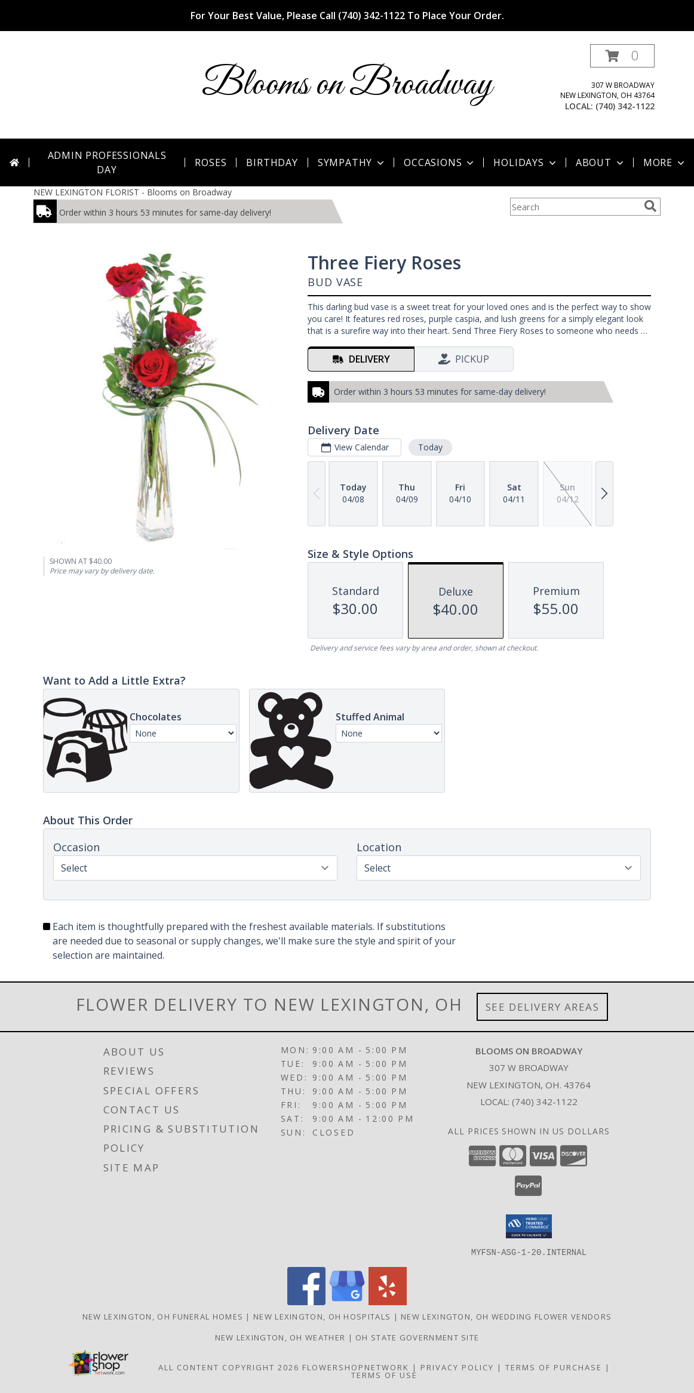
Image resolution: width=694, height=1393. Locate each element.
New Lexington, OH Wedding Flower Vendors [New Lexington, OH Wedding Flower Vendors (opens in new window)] (506, 1316)
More (665, 162)
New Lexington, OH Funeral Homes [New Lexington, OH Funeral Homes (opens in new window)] (162, 1316)
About (601, 162)
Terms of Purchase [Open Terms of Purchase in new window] (553, 1366)
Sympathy (352, 162)
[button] (622, 55)
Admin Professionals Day (107, 162)
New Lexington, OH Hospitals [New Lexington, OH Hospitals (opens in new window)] (322, 1316)
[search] (650, 206)
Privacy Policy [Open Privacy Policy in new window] (457, 1366)
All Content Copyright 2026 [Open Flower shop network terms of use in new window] (228, 1366)
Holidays (525, 162)
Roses (210, 162)
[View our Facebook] (306, 1301)
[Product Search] (574, 206)
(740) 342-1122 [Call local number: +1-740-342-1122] (625, 106)
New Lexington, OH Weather (280, 1336)
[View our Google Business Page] (347, 1301)
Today (430, 447)
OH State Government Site (417, 1336)
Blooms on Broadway (347, 85)
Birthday (271, 162)
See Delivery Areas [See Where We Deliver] (543, 1007)
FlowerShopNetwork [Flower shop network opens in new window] (355, 1366)
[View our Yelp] (388, 1301)
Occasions (440, 162)
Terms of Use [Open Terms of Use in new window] (384, 1374)
